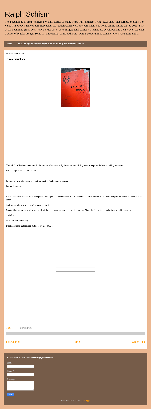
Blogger (86, 400)
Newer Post (13, 341)
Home (9, 44)
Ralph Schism (27, 14)
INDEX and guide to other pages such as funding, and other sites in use (51, 44)
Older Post (138, 341)
